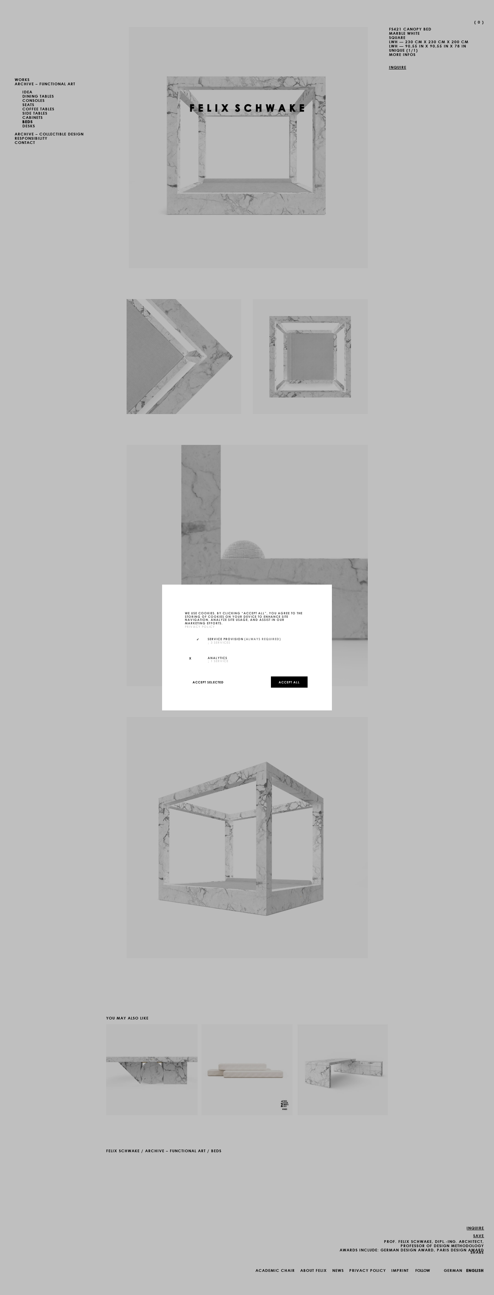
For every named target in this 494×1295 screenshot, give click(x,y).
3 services (219, 642)
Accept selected (208, 682)
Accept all (289, 682)
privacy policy (200, 626)
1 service (218, 660)
